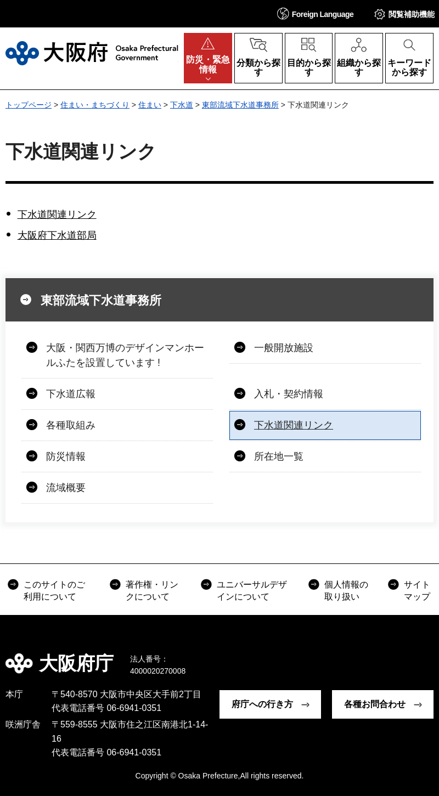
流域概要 (66, 487)
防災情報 (66, 456)
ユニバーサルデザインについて (252, 590)
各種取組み (70, 425)
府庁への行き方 (262, 704)
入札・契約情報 (288, 393)
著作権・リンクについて (152, 590)
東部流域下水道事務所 (240, 104)
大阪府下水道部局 (57, 235)
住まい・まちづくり (95, 104)
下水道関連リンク (57, 214)
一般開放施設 (283, 347)
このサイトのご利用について (54, 590)
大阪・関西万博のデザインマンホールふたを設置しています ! (125, 355)
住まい (149, 104)
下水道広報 (70, 393)
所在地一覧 (278, 456)
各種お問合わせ (375, 704)
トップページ (28, 104)
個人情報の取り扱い (346, 590)
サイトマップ (417, 590)
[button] (315, 13)
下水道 (181, 104)
